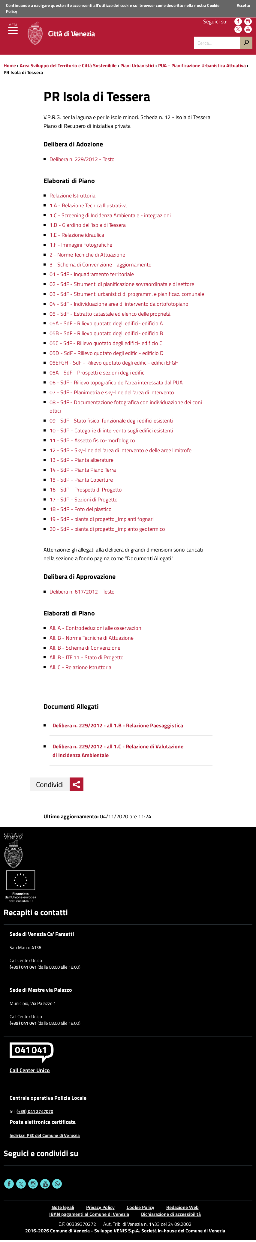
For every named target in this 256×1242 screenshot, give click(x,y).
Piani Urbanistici (137, 67)
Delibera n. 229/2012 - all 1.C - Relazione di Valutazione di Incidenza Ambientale (118, 752)
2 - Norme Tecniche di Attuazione (87, 256)
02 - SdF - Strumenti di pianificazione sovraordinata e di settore (122, 286)
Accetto (243, 5)
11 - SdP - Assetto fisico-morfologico (92, 442)
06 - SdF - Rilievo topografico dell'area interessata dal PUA (116, 384)
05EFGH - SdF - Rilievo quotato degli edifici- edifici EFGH (114, 364)
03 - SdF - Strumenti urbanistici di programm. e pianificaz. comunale (127, 296)
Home (10, 67)
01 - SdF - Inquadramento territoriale (92, 276)
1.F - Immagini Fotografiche (81, 246)
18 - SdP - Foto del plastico (81, 511)
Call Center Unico (30, 1072)
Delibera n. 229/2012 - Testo (82, 161)
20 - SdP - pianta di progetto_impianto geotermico (107, 531)
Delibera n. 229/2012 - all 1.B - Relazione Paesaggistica (118, 727)
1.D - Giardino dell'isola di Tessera (88, 227)
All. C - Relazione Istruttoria (80, 669)
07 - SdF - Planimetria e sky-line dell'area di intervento (112, 394)
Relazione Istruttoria (72, 197)
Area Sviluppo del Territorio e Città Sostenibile (68, 67)
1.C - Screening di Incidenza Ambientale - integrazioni (110, 217)
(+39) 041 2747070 (35, 1113)
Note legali (63, 1209)
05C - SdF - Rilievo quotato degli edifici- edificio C (106, 345)
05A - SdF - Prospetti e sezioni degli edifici (98, 374)
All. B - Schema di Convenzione (85, 649)
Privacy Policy (100, 1209)
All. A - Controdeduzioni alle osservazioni (96, 630)
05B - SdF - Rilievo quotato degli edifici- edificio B (106, 335)
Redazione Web (182, 1209)
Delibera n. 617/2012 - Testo (82, 593)
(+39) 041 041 (23, 969)
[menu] (13, 33)
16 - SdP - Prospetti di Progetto (86, 491)
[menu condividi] (76, 786)
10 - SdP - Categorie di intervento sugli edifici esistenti (111, 432)
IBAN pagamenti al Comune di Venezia (89, 1215)
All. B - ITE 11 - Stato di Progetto (87, 659)
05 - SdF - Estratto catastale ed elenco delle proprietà (110, 315)
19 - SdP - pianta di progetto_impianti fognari (102, 521)
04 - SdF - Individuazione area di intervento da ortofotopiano (119, 306)
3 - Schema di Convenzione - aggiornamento (101, 266)
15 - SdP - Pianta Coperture (81, 481)
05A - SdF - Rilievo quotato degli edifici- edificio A (106, 325)
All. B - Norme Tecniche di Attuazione (92, 640)
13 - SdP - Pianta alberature (81, 462)
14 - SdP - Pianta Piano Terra (83, 472)
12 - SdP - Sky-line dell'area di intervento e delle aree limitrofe (120, 452)
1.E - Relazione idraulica (77, 237)
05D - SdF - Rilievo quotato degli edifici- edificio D (107, 355)
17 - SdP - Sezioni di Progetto (84, 501)
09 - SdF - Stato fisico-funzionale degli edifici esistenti (111, 422)
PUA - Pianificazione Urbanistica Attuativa (202, 67)
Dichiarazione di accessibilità (171, 1215)
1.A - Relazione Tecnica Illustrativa (88, 207)
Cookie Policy (140, 1209)
